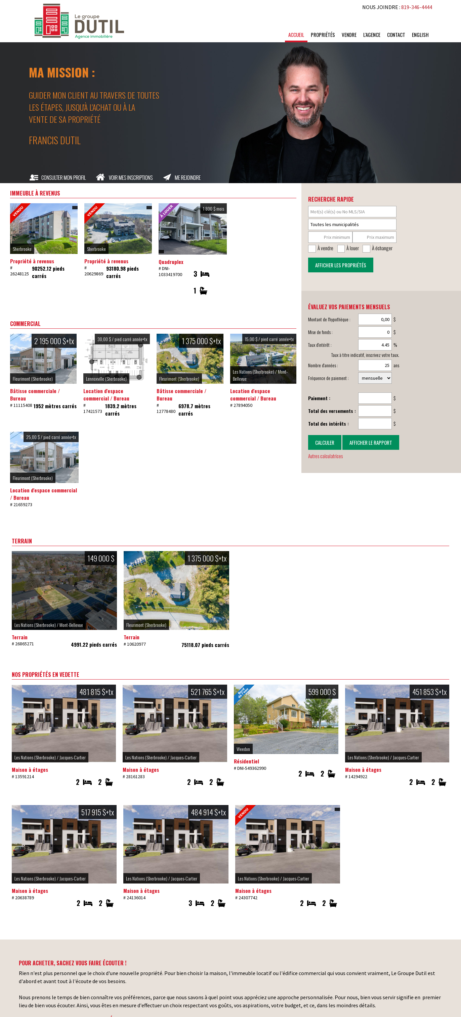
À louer (352, 248)
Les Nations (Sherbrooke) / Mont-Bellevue (48, 624)
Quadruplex (171, 261)
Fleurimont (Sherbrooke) (33, 378)
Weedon (243, 748)
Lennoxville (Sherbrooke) (106, 378)
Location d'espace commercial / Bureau (106, 394)
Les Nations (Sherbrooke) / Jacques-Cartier (50, 757)
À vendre (325, 248)
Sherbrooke (22, 248)
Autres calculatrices (325, 456)
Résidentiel (246, 761)
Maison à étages (30, 769)
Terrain (20, 637)
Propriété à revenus (32, 261)
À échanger (382, 248)
